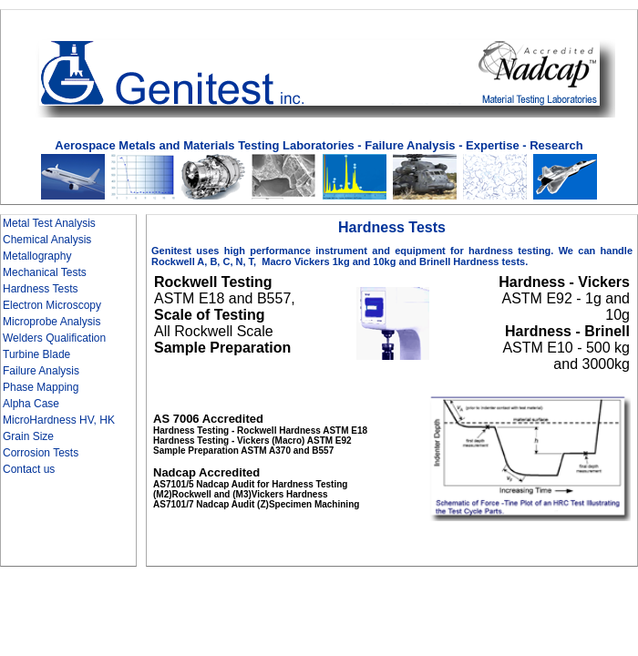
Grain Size (28, 436)
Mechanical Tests (45, 272)
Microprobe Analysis (51, 321)
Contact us (29, 469)
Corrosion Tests (40, 452)
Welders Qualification (54, 338)
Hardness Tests (40, 288)
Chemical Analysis (47, 239)
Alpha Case (31, 403)
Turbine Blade (36, 354)
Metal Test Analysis (49, 223)
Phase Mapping (40, 387)
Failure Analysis (41, 370)
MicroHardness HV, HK (59, 420)
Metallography (37, 256)
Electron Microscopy (52, 305)
